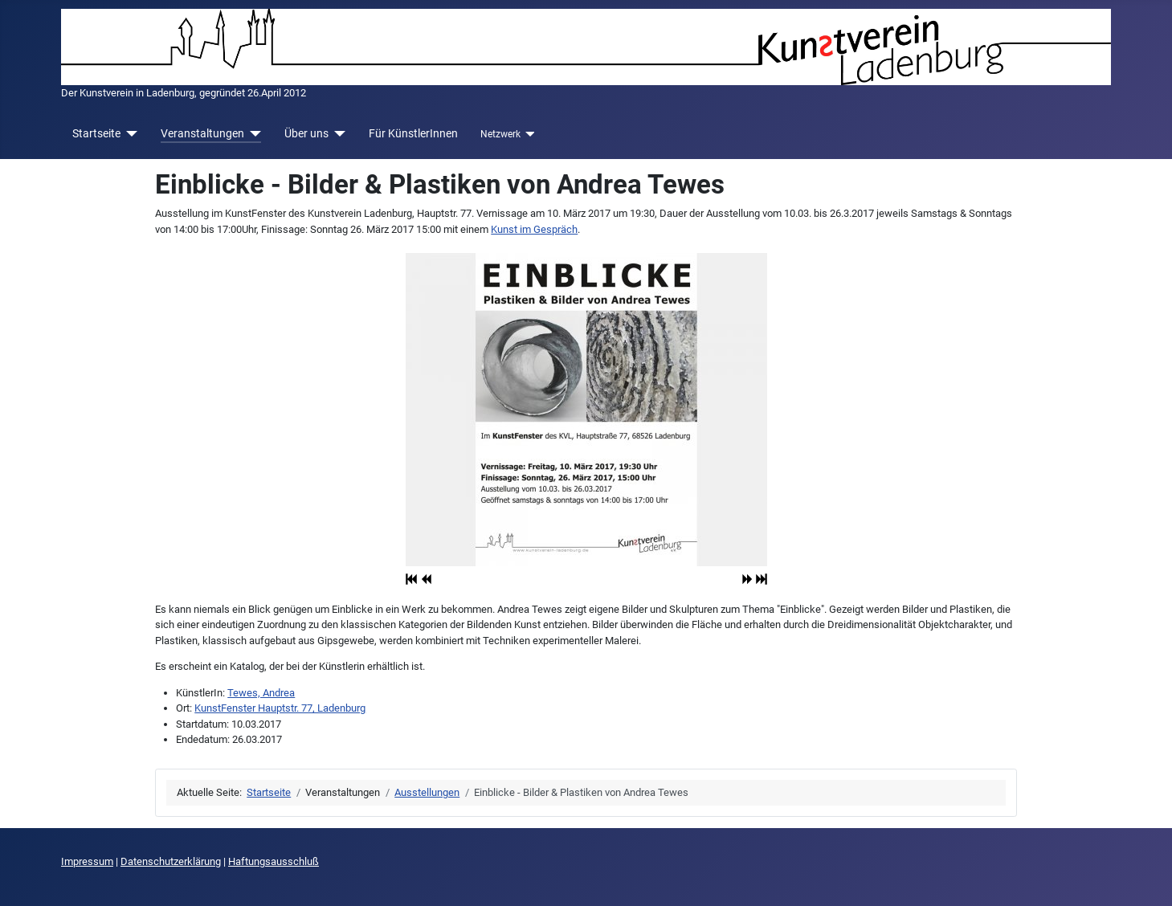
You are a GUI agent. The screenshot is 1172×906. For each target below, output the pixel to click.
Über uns (306, 133)
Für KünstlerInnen (413, 133)
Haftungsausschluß (273, 861)
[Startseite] (128, 133)
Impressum (87, 861)
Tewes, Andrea (261, 693)
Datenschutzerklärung (170, 861)
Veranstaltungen (202, 133)
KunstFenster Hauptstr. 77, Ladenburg (279, 708)
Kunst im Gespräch (534, 229)
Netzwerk (500, 134)
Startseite (96, 133)
